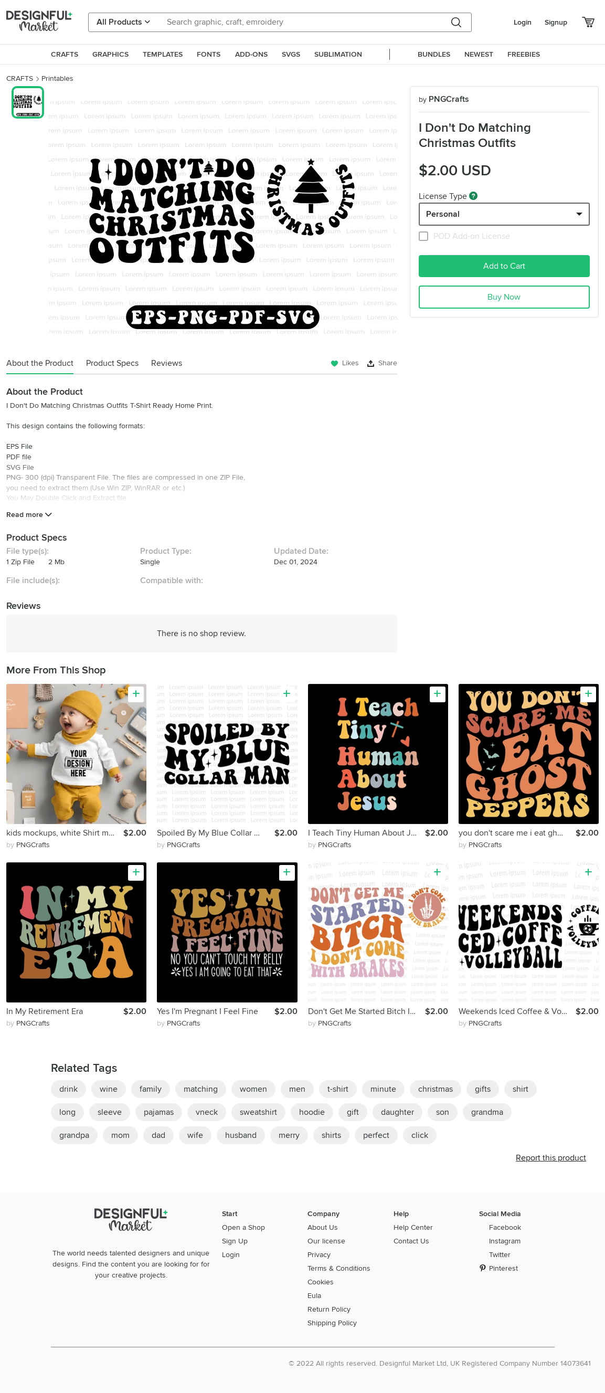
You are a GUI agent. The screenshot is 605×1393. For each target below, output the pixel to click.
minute (383, 1089)
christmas (435, 1089)
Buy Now (504, 297)
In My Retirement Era (44, 1011)
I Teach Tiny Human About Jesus (366, 833)
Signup (556, 22)
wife (195, 1135)
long (67, 1112)
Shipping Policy (332, 1322)
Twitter (500, 1254)
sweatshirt (258, 1112)
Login (523, 22)
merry (289, 1135)
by (28, 844)
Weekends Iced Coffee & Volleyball (517, 1011)
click (419, 1135)
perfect (376, 1135)
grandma (487, 1112)
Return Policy (329, 1309)
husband (241, 1135)
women (253, 1089)
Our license (326, 1241)
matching (201, 1089)
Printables (57, 78)
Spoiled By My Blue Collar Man (213, 833)
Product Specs (112, 363)
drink (68, 1089)
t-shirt (337, 1089)
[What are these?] (473, 196)
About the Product (39, 363)
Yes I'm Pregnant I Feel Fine (207, 1011)
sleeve (110, 1112)
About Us (322, 1227)
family (151, 1089)
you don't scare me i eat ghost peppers (517, 833)
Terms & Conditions (338, 1268)
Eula (314, 1295)
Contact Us (411, 1241)
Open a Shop (243, 1227)
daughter (397, 1112)
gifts (483, 1089)
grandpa (74, 1135)
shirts (331, 1135)
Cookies (320, 1282)
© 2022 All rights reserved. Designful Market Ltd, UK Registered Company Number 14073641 (440, 1363)
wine (109, 1089)
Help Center (413, 1227)
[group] (222, 217)
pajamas (159, 1112)
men (297, 1089)
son (442, 1112)
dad (158, 1135)
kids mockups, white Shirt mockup (64, 833)
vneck (207, 1112)
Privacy (319, 1254)
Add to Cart (504, 266)
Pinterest (503, 1268)
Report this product (551, 1158)
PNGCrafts (444, 99)
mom (120, 1135)
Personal (443, 214)
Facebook (505, 1227)
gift (353, 1112)
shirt (520, 1089)
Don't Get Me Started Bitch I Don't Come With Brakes (366, 1011)
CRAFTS (19, 78)
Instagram (505, 1241)
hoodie (312, 1112)
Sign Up (235, 1241)
